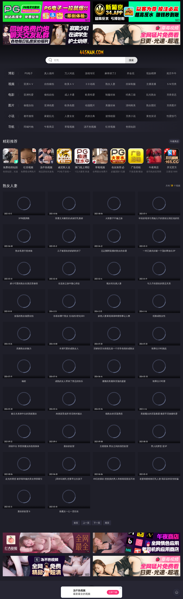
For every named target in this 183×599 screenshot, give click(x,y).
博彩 (11, 73)
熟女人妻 (110, 84)
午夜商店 (49, 126)
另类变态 (171, 94)
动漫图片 (90, 105)
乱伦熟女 (151, 94)
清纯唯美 (131, 105)
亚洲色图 (49, 105)
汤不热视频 (90, 126)
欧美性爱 (90, 94)
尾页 (107, 522)
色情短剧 (131, 126)
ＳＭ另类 (171, 84)
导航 (11, 127)
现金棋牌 (151, 73)
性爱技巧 (171, 116)
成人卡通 (69, 94)
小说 (11, 116)
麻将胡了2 (110, 73)
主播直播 (151, 84)
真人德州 (49, 73)
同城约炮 (29, 126)
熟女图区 (151, 105)
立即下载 (113, 592)
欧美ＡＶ (69, 84)
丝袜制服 (131, 84)
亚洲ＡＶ (29, 84)
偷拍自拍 (49, 94)
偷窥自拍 (29, 105)
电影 (11, 95)
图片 (11, 105)
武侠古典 (90, 116)
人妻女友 (69, 116)
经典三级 (131, 94)
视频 (11, 84)
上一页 (86, 522)
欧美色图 (69, 105)
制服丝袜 (110, 94)
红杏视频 (110, 126)
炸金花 (130, 73)
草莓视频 (69, 126)
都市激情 (29, 116)
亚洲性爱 (29, 94)
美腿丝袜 (110, 105)
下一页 (97, 522)
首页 (76, 522)
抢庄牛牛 (171, 73)
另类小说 (131, 116)
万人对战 (69, 73)
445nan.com (91, 52)
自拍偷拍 (49, 84)
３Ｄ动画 (90, 84)
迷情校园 (110, 116)
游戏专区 (90, 73)
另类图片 (171, 105)
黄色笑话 (151, 116)
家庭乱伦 (49, 116)
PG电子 (29, 73)
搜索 (131, 60)
